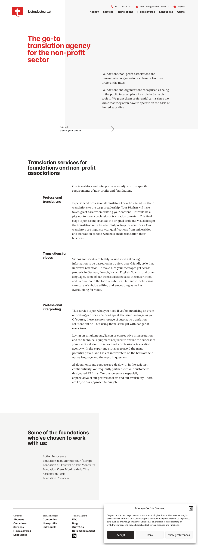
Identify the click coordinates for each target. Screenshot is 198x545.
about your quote (70, 130)
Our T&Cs (78, 526)
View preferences (179, 535)
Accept (120, 535)
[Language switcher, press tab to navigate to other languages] (181, 6)
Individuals (49, 526)
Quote (181, 11)
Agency (94, 11)
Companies (50, 519)
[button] (191, 508)
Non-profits (50, 523)
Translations (125, 11)
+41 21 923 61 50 (123, 6)
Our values (20, 523)
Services (108, 11)
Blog (75, 523)
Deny (150, 535)
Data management (83, 530)
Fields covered (146, 11)
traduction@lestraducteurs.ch (154, 6)
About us (18, 519)
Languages (166, 11)
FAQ (74, 519)
